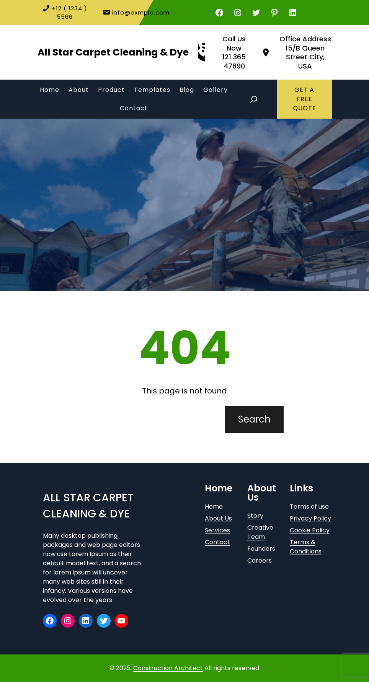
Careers (259, 560)
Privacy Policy (310, 518)
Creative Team (260, 532)
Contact (217, 542)
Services (217, 530)
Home (214, 506)
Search (254, 419)
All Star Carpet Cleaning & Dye (113, 52)
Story (255, 515)
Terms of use (309, 506)
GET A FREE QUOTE (304, 99)
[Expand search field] (254, 99)
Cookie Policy (310, 530)
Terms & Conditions (306, 547)
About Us (218, 518)
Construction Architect (168, 668)
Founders (261, 548)
